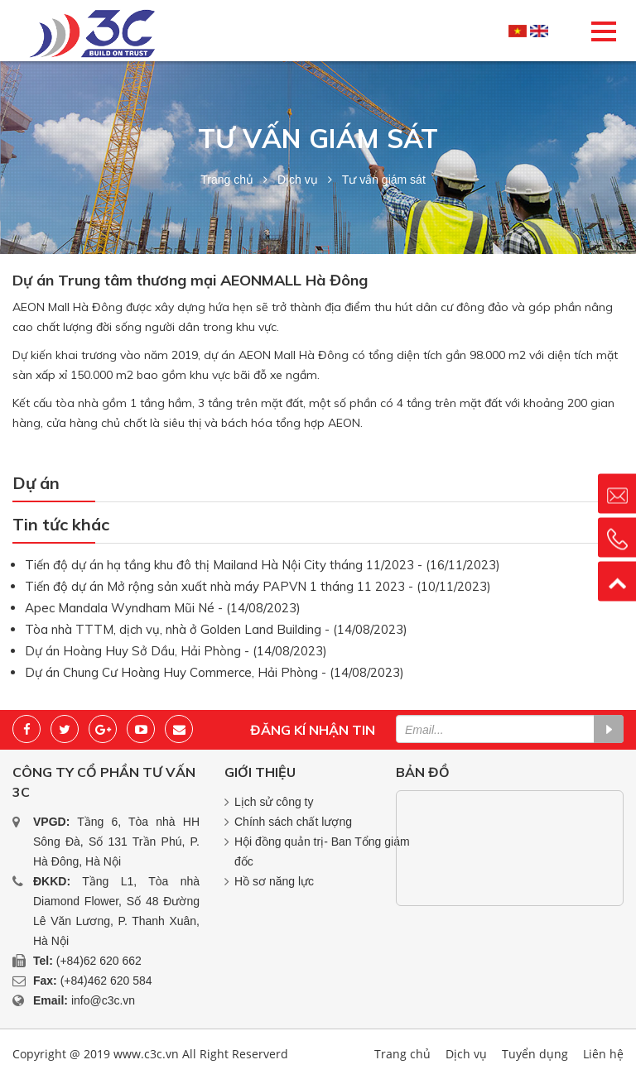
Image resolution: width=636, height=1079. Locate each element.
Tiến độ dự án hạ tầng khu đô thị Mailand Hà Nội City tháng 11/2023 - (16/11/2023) (262, 565)
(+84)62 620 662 (99, 960)
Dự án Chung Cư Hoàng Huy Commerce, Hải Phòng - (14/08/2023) (214, 672)
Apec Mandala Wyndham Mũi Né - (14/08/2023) (163, 608)
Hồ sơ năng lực (274, 881)
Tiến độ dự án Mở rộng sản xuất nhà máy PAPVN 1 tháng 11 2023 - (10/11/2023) (258, 586)
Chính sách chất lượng (293, 821)
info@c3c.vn (103, 1000)
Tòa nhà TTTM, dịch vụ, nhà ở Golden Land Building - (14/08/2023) (216, 629)
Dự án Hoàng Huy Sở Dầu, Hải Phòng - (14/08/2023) (176, 651)
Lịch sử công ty (274, 801)
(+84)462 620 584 (106, 980)
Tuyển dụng (535, 1054)
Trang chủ (226, 179)
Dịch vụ (297, 179)
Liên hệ (603, 1054)
